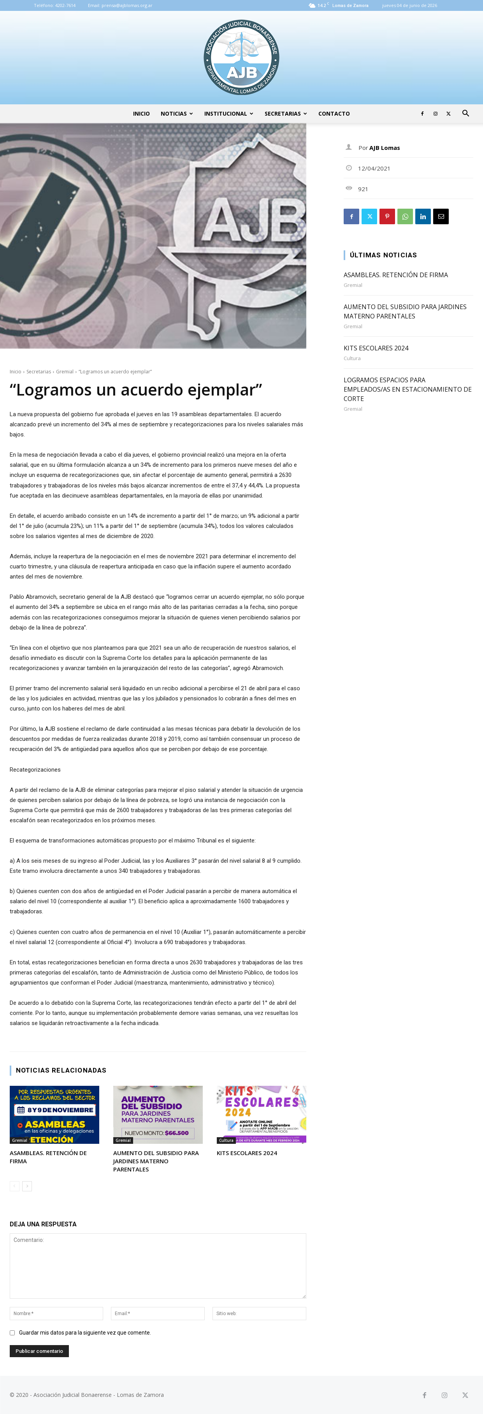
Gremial (65, 371)
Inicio (141, 113)
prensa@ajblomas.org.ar (127, 5)
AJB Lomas (384, 147)
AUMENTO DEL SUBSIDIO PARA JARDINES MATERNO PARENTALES (156, 1161)
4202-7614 (65, 5)
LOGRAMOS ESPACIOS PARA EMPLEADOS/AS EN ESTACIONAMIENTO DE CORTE (408, 389)
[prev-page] (14, 1186)
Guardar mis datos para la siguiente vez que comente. (85, 1333)
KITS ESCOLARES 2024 (247, 1153)
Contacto (334, 113)
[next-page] (27, 1186)
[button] (466, 114)
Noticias (177, 113)
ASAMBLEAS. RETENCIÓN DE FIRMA (396, 275)
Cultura (226, 1140)
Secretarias (286, 113)
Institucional (228, 113)
